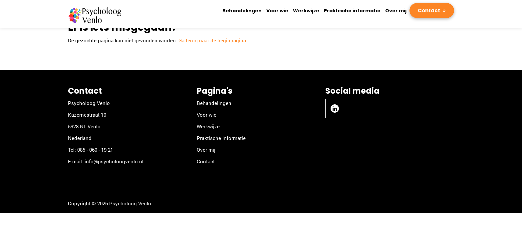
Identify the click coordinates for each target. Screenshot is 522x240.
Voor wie (277, 10)
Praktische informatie (352, 10)
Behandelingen (242, 10)
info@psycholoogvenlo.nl (114, 161)
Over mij (395, 10)
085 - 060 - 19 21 (95, 149)
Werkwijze (306, 10)
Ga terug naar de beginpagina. (212, 40)
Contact (429, 10)
